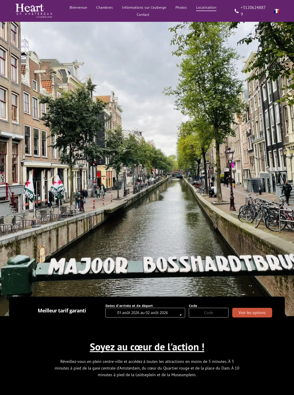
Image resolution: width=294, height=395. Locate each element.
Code (193, 305)
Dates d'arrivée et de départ (129, 305)
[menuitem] (78, 7)
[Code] (209, 312)
